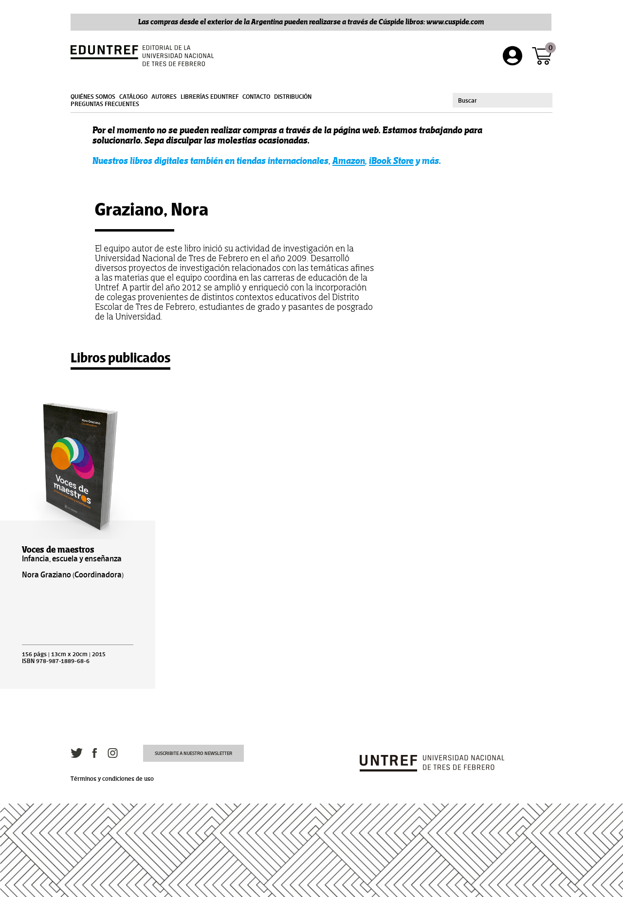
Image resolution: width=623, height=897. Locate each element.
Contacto (256, 96)
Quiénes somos (93, 96)
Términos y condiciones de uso (112, 778)
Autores (164, 96)
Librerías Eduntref (209, 96)
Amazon (348, 161)
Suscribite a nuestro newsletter (193, 753)
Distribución (293, 96)
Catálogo (133, 96)
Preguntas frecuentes (105, 104)
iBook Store (391, 161)
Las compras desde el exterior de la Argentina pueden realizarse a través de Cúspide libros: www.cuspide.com (311, 22)
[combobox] (502, 100)
